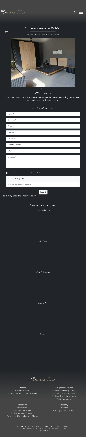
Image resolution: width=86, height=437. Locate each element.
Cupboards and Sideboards (64, 396)
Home (29, 34)
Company (35, 34)
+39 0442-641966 (43, 431)
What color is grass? (15, 179)
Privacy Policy (36, 173)
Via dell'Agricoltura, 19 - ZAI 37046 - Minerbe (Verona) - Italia (43, 428)
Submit (43, 192)
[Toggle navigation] (81, 12)
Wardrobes (22, 408)
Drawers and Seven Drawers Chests (22, 416)
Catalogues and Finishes (63, 411)
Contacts (64, 408)
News (42, 34)
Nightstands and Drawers (22, 413)
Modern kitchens (22, 391)
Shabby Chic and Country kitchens (22, 394)
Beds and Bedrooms (22, 411)
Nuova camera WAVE (52, 34)
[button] (41, 88)
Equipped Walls (64, 399)
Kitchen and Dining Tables (63, 391)
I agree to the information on (25, 173)
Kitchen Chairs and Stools (64, 394)
